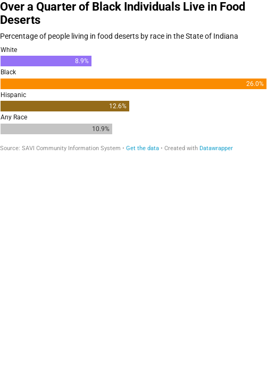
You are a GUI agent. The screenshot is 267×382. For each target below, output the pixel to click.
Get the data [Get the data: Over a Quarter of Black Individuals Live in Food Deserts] (142, 148)
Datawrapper (216, 148)
